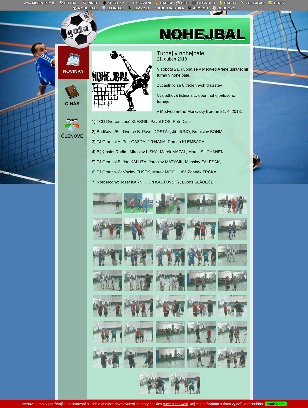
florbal (112, 8)
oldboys (223, 8)
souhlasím (275, 404)
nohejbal (85, 8)
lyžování (139, 2)
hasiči (163, 2)
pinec (90, 2)
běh (181, 2)
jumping (138, 8)
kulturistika (168, 8)
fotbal (69, 2)
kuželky (113, 2)
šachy (228, 2)
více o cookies (175, 404)
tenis (276, 2)
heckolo (203, 2)
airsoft (198, 8)
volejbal (252, 2)
